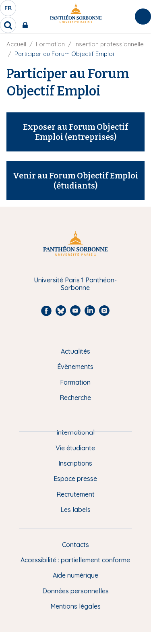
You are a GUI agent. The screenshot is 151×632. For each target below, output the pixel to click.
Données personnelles (75, 591)
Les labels (75, 509)
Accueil (16, 44)
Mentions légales (75, 606)
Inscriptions (75, 463)
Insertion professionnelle (109, 44)
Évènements (75, 366)
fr (8, 10)
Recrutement (75, 494)
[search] (8, 25)
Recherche (75, 397)
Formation (50, 44)
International (75, 432)
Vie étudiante (75, 448)
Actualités (75, 351)
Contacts (75, 544)
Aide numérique (75, 575)
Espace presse (75, 478)
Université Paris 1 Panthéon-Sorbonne (75, 283)
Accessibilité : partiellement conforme (75, 560)
